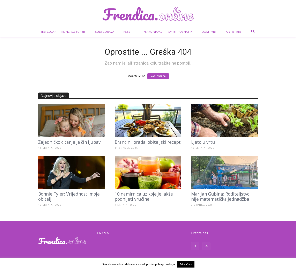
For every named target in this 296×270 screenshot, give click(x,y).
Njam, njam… (153, 32)
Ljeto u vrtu (203, 142)
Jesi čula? (48, 32)
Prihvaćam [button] (186, 264)
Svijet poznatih (182, 32)
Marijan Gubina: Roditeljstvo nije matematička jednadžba (220, 196)
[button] (253, 32)
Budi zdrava (106, 32)
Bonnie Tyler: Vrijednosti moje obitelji (69, 196)
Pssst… (130, 32)
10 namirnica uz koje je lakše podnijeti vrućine (144, 196)
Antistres (233, 32)
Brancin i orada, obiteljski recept (148, 142)
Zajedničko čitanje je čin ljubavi (70, 142)
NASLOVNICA (158, 76)
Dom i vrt (211, 32)
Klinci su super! (75, 32)
